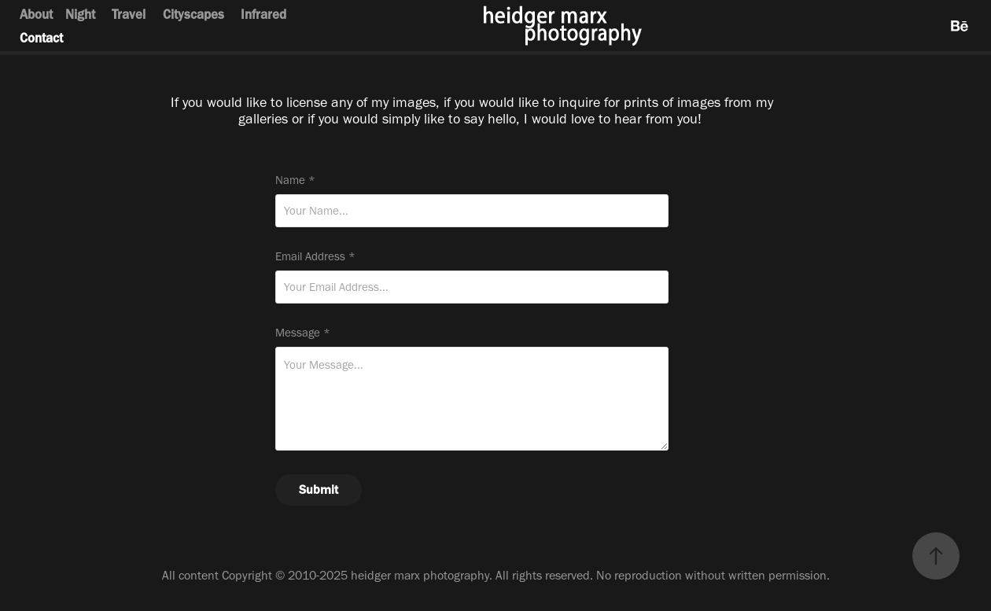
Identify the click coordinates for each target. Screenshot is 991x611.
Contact (41, 38)
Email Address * (315, 257)
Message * (302, 333)
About (36, 14)
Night (80, 14)
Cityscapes (193, 14)
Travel (129, 14)
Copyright (247, 575)
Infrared (263, 14)
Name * (295, 180)
